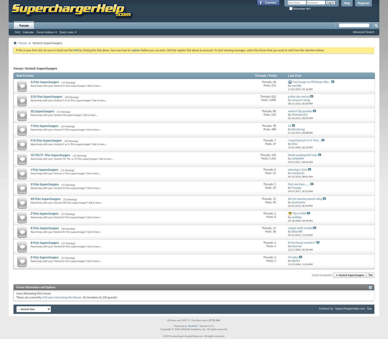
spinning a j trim (297, 169)
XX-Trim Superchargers (46, 199)
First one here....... (299, 184)
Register (363, 3)
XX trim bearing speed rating (305, 199)
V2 (289, 126)
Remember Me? (300, 8)
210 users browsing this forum (61, 297)
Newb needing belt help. (302, 155)
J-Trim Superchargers (44, 170)
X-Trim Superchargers (45, 184)
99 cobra (293, 257)
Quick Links (66, 32)
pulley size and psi (299, 96)
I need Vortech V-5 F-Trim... (304, 140)
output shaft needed (300, 228)
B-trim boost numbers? (302, 242)
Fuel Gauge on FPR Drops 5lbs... (312, 82)
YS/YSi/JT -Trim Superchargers (50, 155)
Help (347, 3)
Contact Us (326, 308)
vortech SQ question (300, 111)
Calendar (28, 32)
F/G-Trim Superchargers (46, 140)
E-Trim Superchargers (45, 257)
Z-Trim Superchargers (45, 213)
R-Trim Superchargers (45, 228)
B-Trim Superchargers (45, 243)
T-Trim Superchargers (44, 126)
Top (370, 275)
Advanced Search (363, 31)
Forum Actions (45, 32)
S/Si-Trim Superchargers (46, 97)
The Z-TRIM (300, 213)
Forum (23, 25)
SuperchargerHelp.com (350, 308)
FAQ (17, 32)
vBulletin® (193, 326)
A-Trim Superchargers (45, 82)
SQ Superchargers (42, 111)
